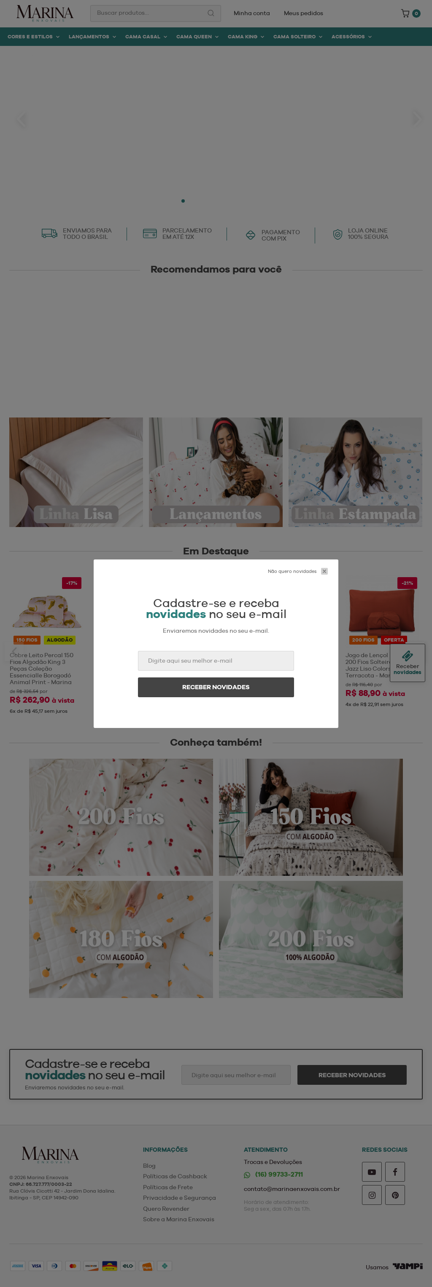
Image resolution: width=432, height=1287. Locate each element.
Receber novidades (216, 687)
